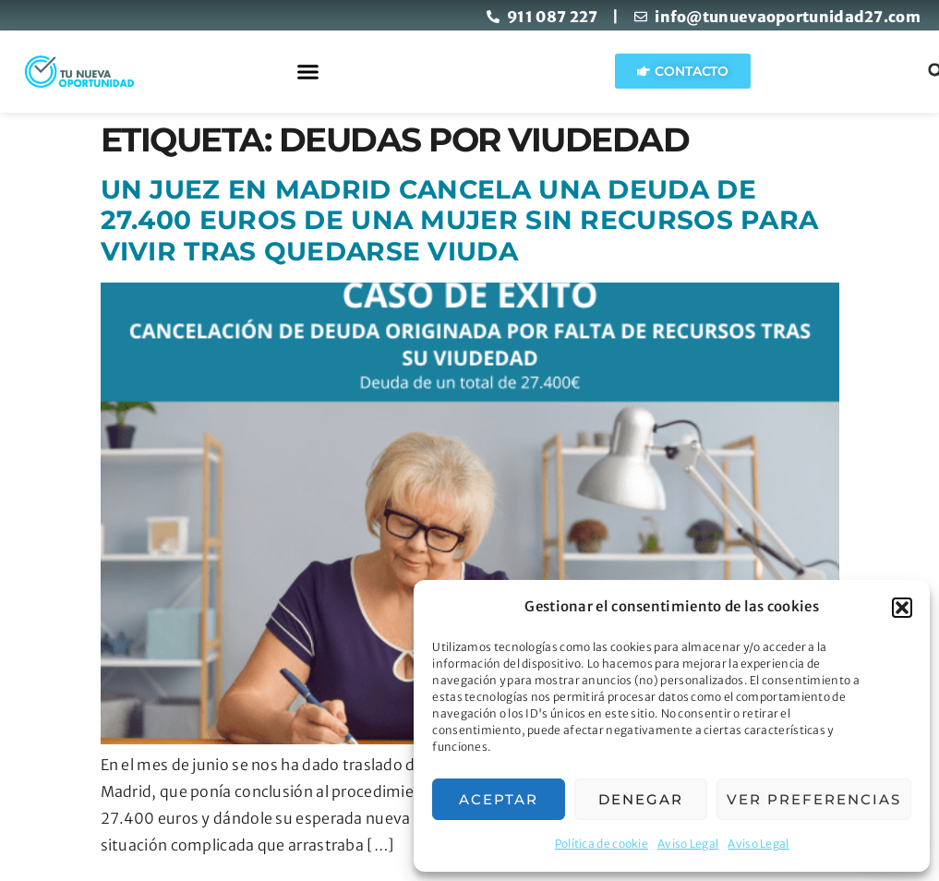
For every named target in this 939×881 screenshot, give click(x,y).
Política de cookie (601, 844)
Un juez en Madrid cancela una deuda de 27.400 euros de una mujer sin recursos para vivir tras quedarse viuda (460, 220)
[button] (902, 607)
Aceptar (498, 799)
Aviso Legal (687, 844)
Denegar (640, 799)
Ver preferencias (814, 799)
